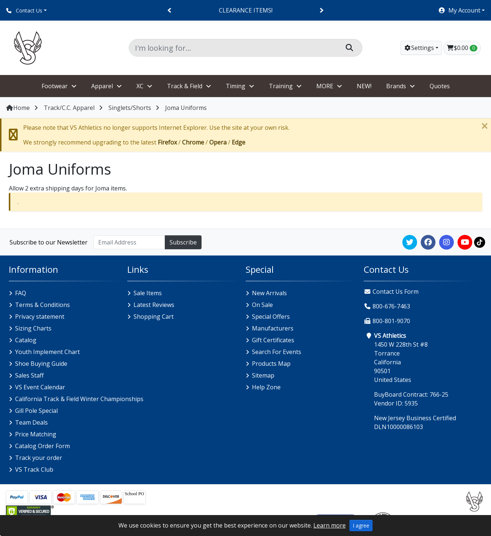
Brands (396, 86)
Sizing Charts (33, 328)
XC (139, 86)
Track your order (38, 458)
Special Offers (271, 316)
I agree (361, 525)
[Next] (321, 10)
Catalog (25, 340)
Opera (218, 142)
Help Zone (266, 387)
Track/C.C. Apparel (69, 108)
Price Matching (35, 434)
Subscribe (183, 242)
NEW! (364, 86)
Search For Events (276, 352)
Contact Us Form (391, 291)
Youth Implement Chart (47, 352)
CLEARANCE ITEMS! (246, 10)
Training (281, 86)
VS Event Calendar (40, 387)
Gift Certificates (273, 340)
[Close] (484, 126)
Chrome (193, 142)
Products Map (271, 364)
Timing (235, 86)
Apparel (102, 86)
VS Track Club (34, 469)
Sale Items (148, 293)
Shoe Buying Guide (41, 364)
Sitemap (263, 375)
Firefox (167, 142)
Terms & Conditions (42, 305)
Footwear (55, 86)
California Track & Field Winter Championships (79, 399)
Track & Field (184, 86)
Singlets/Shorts (129, 108)
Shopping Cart (154, 316)
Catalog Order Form (42, 446)
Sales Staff (29, 375)
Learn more (329, 525)
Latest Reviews (154, 305)
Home (18, 108)
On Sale (262, 305)
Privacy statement (39, 316)
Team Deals (31, 422)
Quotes (440, 86)
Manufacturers (272, 328)
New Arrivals (269, 293)
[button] (461, 10)
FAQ (20, 293)
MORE (324, 86)
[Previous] (169, 10)
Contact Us (24, 10)
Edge (238, 142)
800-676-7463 (391, 306)
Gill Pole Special (36, 411)
